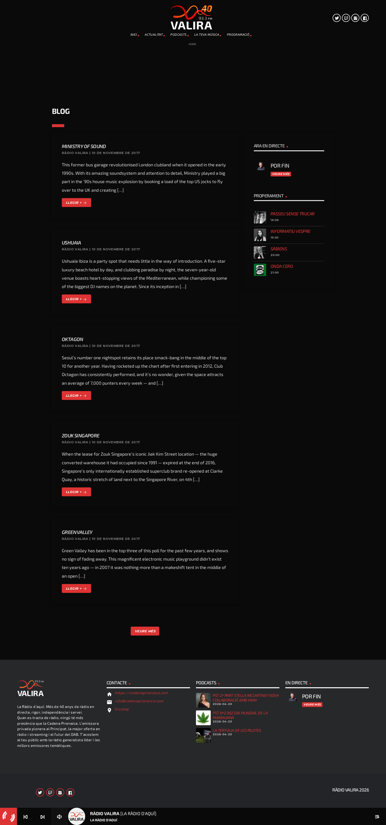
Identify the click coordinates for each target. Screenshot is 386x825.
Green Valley (77, 532)
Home (192, 44)
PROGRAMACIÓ (238, 34)
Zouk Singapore (80, 435)
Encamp (122, 709)
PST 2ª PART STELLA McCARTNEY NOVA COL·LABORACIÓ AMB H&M (246, 697)
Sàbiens (279, 248)
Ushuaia (71, 242)
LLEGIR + (76, 203)
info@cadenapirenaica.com (139, 701)
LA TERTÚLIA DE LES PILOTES (237, 730)
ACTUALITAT (154, 34)
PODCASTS (178, 34)
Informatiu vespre (290, 231)
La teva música (206, 34)
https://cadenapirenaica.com (141, 692)
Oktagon (72, 339)
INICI (133, 34)
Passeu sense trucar (293, 213)
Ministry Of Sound (84, 146)
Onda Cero (282, 266)
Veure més (280, 174)
